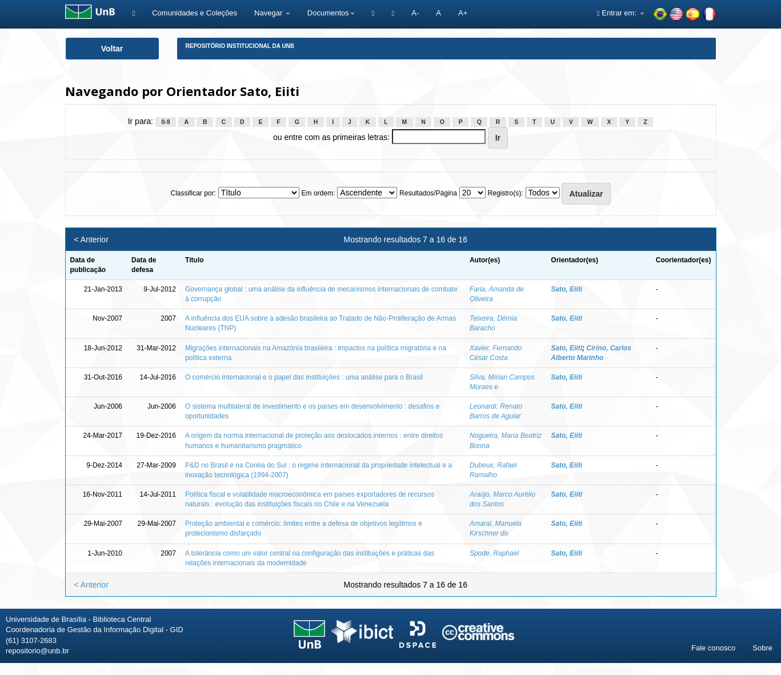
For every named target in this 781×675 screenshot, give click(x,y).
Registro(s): (505, 193)
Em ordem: (318, 193)
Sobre (762, 648)
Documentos (331, 13)
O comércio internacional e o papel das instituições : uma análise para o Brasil (304, 377)
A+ (462, 13)
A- (415, 13)
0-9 (165, 121)
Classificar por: (192, 193)
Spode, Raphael (494, 553)
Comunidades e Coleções (194, 13)
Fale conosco (713, 648)
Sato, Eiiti (566, 289)
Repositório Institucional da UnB (240, 46)
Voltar (112, 48)
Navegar (272, 13)
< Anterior (91, 239)
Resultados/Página (428, 193)
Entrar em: (620, 13)
